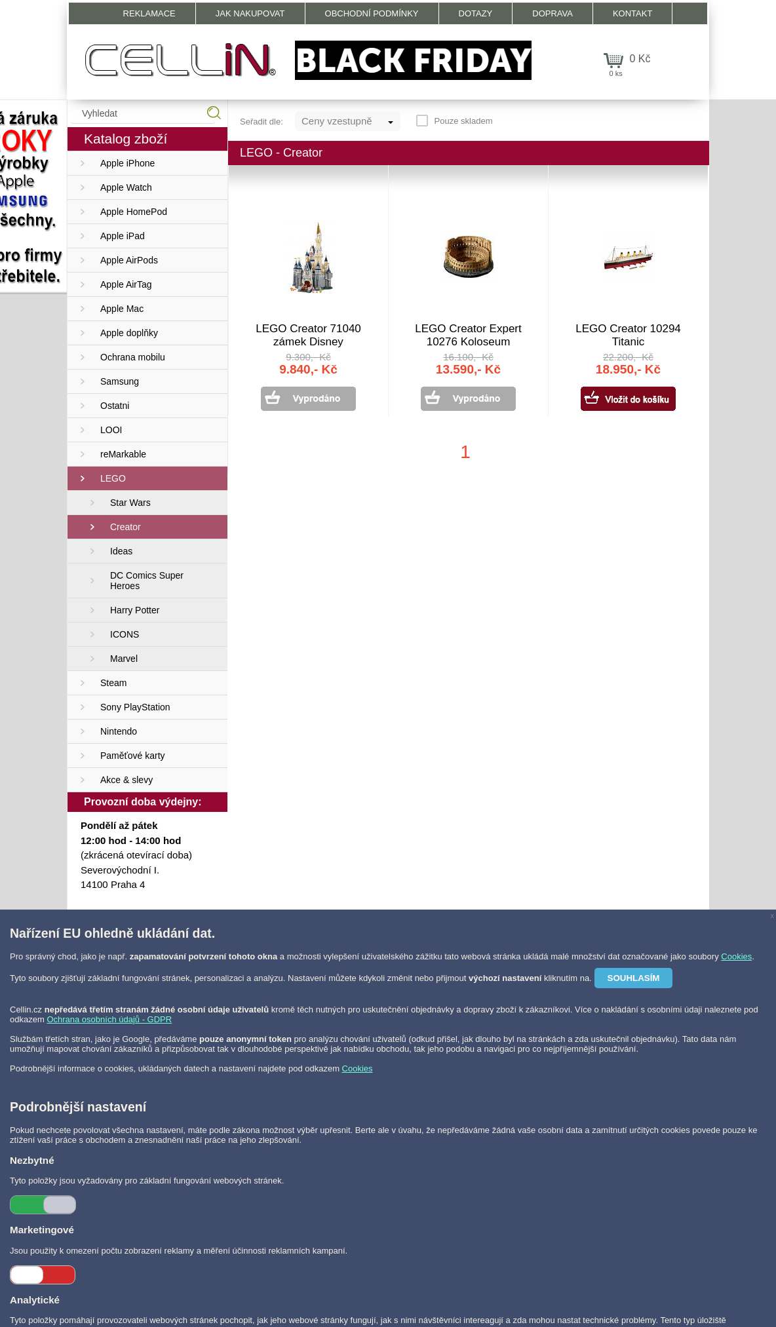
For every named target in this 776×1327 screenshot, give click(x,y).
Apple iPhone (127, 163)
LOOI (111, 430)
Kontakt (632, 13)
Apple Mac (122, 308)
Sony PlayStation (135, 707)
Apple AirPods (129, 260)
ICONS (124, 634)
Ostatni (114, 405)
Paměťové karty (132, 755)
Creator (125, 527)
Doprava (552, 13)
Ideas (121, 551)
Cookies (736, 956)
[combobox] (347, 121)
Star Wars (130, 502)
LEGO (113, 478)
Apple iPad (122, 236)
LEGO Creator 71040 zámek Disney (308, 335)
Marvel (124, 658)
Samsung (119, 381)
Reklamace (149, 13)
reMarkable (123, 454)
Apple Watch (126, 187)
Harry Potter (134, 610)
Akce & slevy (126, 780)
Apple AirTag (126, 284)
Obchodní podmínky (372, 13)
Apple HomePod (133, 211)
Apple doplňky (129, 333)
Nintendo (118, 731)
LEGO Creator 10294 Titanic (628, 335)
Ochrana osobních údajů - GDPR (109, 1019)
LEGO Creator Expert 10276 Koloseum (468, 335)
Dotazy (476, 13)
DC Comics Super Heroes (147, 580)
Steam (113, 683)
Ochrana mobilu (132, 357)
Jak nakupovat (250, 13)
